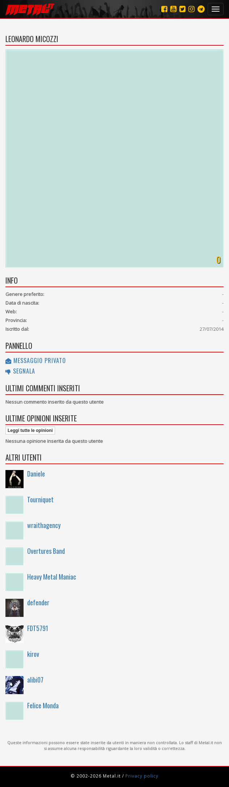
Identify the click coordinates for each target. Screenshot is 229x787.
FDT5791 (37, 628)
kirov (33, 654)
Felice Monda (43, 705)
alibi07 (35, 679)
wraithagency (44, 525)
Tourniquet (40, 499)
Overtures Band (46, 551)
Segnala (20, 371)
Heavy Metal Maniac (51, 576)
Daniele (36, 473)
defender (38, 602)
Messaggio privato (35, 360)
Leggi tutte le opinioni (30, 430)
